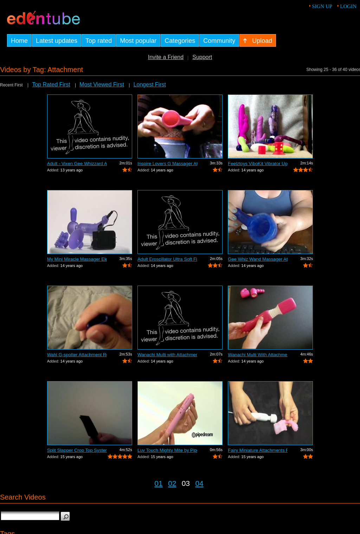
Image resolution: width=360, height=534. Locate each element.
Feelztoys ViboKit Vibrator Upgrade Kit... (258, 163)
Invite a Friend (166, 57)
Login (348, 6)
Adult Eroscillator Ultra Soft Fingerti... (167, 259)
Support (202, 57)
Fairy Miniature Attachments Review (258, 450)
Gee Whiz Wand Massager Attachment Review (258, 259)
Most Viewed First (101, 84)
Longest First (149, 84)
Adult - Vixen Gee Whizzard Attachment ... (77, 163)
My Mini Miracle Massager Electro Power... (77, 259)
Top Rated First (51, 84)
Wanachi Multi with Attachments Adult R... (167, 354)
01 (158, 483)
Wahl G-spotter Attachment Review (77, 354)
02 (172, 483)
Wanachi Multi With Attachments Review (258, 354)
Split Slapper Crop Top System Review (77, 450)
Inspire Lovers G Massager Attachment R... (167, 163)
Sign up (322, 6)
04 (199, 483)
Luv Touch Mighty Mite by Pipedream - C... (167, 450)
